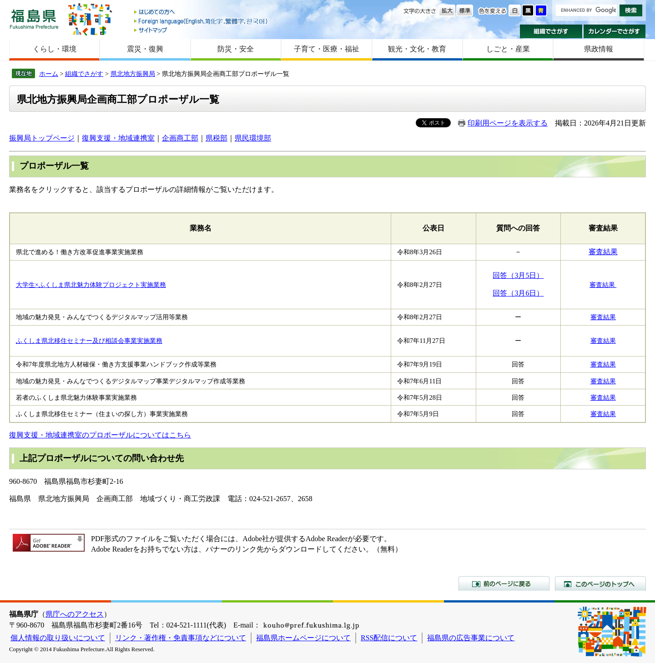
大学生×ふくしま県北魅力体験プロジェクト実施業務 (91, 284)
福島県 (34, 19)
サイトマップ (201, 29)
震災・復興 (145, 49)
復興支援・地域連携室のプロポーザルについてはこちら (100, 435)
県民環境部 (253, 138)
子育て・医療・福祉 (326, 49)
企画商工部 (180, 138)
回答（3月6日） (518, 293)
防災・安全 (235, 49)
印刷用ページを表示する (508, 123)
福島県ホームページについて (303, 638)
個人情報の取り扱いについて (57, 638)
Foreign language (201, 21)
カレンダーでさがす (615, 31)
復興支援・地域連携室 (118, 138)
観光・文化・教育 (417, 49)
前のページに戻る (503, 583)
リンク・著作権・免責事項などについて (180, 638)
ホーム (48, 73)
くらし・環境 (54, 49)
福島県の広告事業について (470, 638)
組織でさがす (551, 31)
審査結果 (603, 252)
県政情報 (598, 49)
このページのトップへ (600, 583)
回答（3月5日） (518, 275)
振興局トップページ (42, 138)
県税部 (216, 138)
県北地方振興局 (133, 73)
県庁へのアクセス (74, 614)
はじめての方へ (201, 12)
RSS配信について (389, 638)
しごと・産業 (508, 49)
